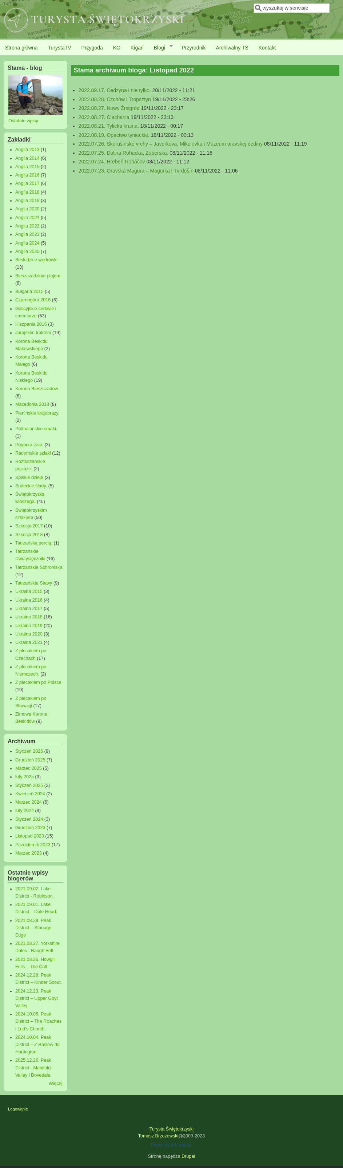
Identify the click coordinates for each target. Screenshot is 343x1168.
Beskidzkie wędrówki (36, 259)
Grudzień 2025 (30, 760)
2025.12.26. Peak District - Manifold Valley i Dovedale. (33, 1067)
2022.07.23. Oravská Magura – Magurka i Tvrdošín (136, 171)
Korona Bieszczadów (36, 388)
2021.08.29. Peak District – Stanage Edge (33, 928)
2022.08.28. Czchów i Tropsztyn (115, 99)
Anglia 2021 (27, 217)
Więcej (56, 1083)
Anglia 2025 (27, 251)
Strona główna (21, 48)
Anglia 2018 (27, 192)
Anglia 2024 (27, 243)
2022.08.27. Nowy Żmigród (109, 108)
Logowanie (18, 1109)
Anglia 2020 (27, 208)
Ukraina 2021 (29, 642)
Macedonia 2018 (32, 404)
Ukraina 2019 (29, 625)
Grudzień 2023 (30, 827)
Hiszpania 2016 (31, 324)
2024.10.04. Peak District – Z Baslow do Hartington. (37, 1044)
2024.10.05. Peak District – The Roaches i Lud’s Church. (38, 1021)
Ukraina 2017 (29, 608)
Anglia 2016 (27, 175)
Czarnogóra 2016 (33, 299)
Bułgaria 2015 (29, 291)
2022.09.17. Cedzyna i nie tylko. (115, 90)
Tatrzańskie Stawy (33, 583)
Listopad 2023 (29, 836)
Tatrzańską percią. (33, 543)
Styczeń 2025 (29, 785)
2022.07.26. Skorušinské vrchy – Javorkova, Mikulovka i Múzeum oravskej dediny (171, 144)
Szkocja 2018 (29, 534)
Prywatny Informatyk (171, 1145)
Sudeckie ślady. (31, 485)
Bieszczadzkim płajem (37, 275)
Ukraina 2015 (29, 591)
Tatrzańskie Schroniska (39, 567)
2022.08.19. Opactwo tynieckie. (114, 135)
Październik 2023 (33, 844)
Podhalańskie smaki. (36, 428)
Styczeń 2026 (29, 751)
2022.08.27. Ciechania (104, 117)
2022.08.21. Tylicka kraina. (109, 126)
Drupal (188, 1156)
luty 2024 (24, 810)
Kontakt (267, 48)
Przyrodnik (194, 48)
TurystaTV (59, 48)
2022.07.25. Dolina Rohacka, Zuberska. (123, 153)
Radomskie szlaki (33, 453)
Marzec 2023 (28, 853)
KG (116, 48)
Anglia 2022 (27, 226)
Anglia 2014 (27, 158)
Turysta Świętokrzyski (171, 1129)
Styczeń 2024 (29, 819)
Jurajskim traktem (33, 332)
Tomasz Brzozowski (158, 1136)
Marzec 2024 (28, 802)
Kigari (137, 48)
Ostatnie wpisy (23, 120)
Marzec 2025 (28, 768)
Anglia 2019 (27, 200)
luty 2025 (24, 776)
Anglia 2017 (27, 183)
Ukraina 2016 (29, 600)
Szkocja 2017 (29, 525)
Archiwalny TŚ (232, 48)
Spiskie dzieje (29, 477)
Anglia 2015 (27, 166)
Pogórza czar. (29, 444)
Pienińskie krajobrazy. (37, 413)
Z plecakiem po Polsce (38, 682)
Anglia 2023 (27, 234)
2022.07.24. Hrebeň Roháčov (112, 162)
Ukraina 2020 (29, 634)
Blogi (161, 47)
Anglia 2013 (27, 149)
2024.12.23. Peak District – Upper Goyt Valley (36, 998)
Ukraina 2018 (29, 616)
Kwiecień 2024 (30, 793)
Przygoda (92, 48)
